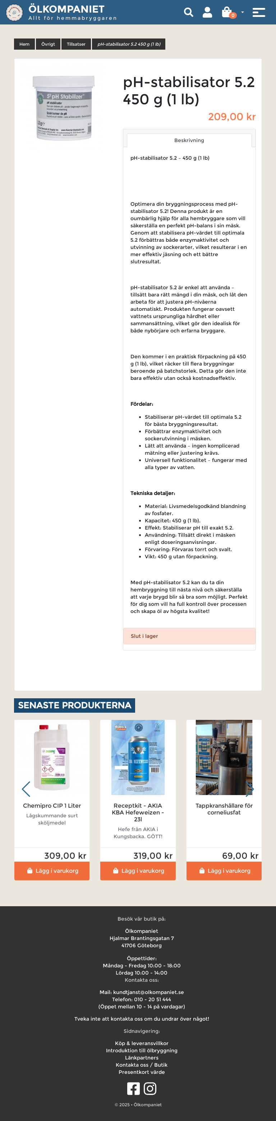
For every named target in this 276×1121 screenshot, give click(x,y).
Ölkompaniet (66, 9)
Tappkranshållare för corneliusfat (224, 809)
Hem (24, 44)
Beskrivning (189, 140)
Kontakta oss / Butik (141, 1065)
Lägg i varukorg (52, 870)
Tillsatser (76, 44)
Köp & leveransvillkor (142, 1043)
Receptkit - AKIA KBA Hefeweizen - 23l (138, 812)
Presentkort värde (142, 1072)
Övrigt (48, 44)
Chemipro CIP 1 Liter (52, 805)
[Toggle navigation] (258, 12)
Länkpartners (141, 1057)
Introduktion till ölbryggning (142, 1050)
